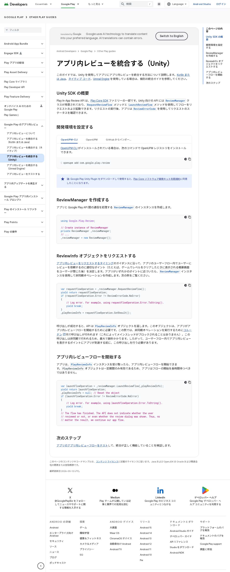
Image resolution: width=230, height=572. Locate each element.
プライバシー (87, 549)
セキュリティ (57, 541)
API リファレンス (179, 541)
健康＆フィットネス (90, 538)
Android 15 (146, 527)
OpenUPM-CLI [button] (69, 139)
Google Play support (211, 543)
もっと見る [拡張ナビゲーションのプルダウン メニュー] (94, 4)
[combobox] (136, 4)
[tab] (69, 140)
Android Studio (202, 4)
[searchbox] (22, 30)
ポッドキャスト (58, 562)
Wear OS (114, 533)
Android (54, 527)
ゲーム (83, 527)
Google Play (14, 17)
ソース (53, 546)
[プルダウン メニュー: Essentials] (52, 4)
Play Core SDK (99, 100)
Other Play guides (43, 17)
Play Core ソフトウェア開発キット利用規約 (156, 178)
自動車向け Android (120, 543)
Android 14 (146, 533)
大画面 (113, 527)
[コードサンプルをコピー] (190, 159)
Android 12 (146, 543)
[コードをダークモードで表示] (186, 159)
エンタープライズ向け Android (61, 534)
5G (81, 554)
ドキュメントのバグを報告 (212, 537)
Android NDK (177, 552)
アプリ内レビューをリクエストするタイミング (85, 263)
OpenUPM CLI (69, 148)
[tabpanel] (124, 157)
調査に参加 (206, 549)
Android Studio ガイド (182, 530)
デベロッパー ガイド (181, 536)
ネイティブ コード (79, 79)
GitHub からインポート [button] (119, 139)
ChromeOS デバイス (121, 538)
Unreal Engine (101, 79)
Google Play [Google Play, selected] (68, 4)
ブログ (53, 557)
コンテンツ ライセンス (107, 461)
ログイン (221, 4)
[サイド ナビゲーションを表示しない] (40, 566)
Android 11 (145, 549)
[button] (20, 43)
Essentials (41, 4)
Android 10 (146, 554)
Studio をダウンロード (182, 547)
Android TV (116, 549)
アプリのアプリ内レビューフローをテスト (82, 445)
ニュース (54, 552)
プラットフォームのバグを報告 (212, 529)
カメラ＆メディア (89, 543)
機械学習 (84, 533)
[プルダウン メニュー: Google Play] (79, 4)
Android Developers (66, 51)
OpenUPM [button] (92, 139)
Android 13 (145, 538)
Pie (141, 560)
